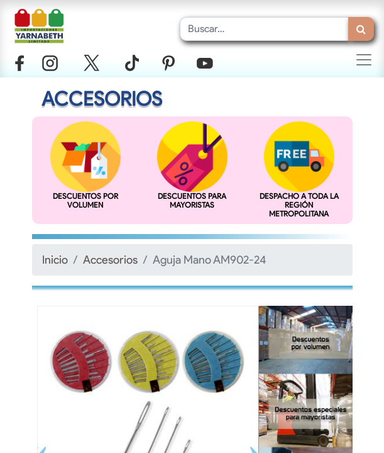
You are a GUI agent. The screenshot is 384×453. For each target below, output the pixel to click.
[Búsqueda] (361, 29)
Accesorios (110, 259)
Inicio (55, 259)
